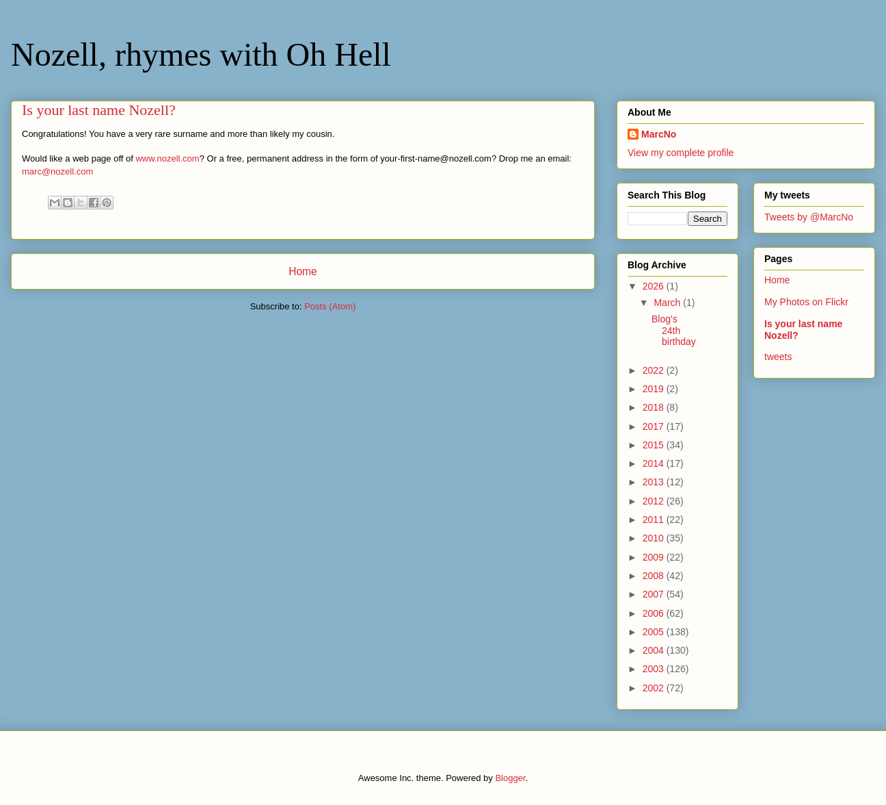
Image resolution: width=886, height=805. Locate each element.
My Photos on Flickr (806, 301)
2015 (655, 444)
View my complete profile (681, 152)
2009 (655, 557)
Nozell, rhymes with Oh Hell (201, 54)
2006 (655, 613)
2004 (655, 650)
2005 (655, 631)
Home (302, 271)
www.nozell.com (167, 158)
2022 (655, 370)
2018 (655, 407)
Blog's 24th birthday (674, 331)
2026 (655, 286)
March (668, 302)
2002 (655, 687)
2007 (655, 594)
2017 (655, 426)
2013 (655, 481)
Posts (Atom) (329, 306)
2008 (655, 575)
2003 (655, 668)
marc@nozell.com (57, 171)
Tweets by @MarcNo (808, 217)
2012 (655, 501)
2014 (655, 463)
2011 (655, 519)
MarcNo (658, 134)
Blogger (510, 778)
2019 (655, 388)
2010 (655, 538)
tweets (778, 356)
